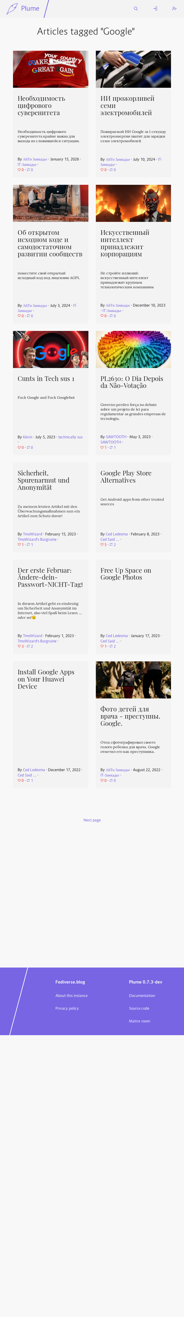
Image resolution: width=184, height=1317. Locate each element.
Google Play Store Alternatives (126, 477)
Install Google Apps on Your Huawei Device (46, 679)
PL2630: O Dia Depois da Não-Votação (131, 382)
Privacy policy (67, 1008)
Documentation (142, 996)
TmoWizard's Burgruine (37, 539)
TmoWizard (32, 534)
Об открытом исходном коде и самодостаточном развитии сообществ (50, 243)
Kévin (27, 437)
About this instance (71, 996)
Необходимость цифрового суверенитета (41, 105)
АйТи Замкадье (35, 159)
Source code (139, 1008)
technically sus (70, 437)
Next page (92, 820)
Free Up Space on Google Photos (125, 574)
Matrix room (139, 1021)
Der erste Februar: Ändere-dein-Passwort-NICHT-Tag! (50, 577)
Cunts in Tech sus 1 (46, 378)
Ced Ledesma (117, 534)
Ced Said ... (109, 539)
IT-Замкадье (27, 164)
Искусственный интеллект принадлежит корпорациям (124, 243)
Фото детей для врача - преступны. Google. (130, 716)
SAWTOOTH (116, 437)
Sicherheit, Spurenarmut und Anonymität (43, 480)
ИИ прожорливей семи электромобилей (127, 105)
